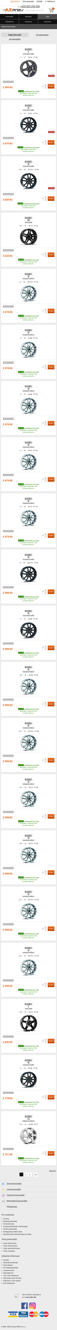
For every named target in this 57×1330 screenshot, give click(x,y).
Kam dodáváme (9, 1283)
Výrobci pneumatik (10, 1229)
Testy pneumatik (27, 1)
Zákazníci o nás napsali (12, 1281)
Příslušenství (9, 22)
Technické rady (8, 1224)
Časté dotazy (8, 1265)
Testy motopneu (9, 1251)
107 (35, 1174)
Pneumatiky (9, 16)
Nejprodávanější (15, 35)
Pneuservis (28, 22)
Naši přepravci (8, 1273)
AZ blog (6, 1219)
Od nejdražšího (15, 39)
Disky (47, 16)
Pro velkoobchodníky (10, 1268)
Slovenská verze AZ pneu (12, 1278)
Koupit (51, 86)
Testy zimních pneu (10, 1246)
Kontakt (39, 1)
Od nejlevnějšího (42, 35)
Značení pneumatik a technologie (15, 1226)
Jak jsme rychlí (8, 1270)
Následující (52, 1171)
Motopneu (28, 16)
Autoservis (47, 22)
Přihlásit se (49, 1)
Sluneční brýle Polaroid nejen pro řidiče (17, 1234)
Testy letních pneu (9, 1243)
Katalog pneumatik (10, 1221)
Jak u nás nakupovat (10, 1276)
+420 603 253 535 (30, 6)
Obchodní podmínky (10, 1263)
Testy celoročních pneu (11, 1248)
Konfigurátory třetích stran (12, 1232)
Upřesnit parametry (8, 27)
